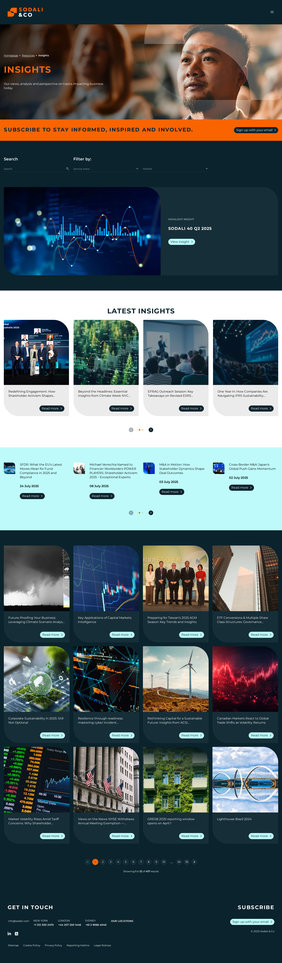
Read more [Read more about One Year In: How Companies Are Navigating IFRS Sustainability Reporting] (262, 408)
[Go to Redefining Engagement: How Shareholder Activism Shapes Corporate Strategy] (36, 394)
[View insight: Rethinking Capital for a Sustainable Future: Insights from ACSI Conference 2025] (176, 679)
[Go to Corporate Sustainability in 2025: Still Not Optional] (36, 720)
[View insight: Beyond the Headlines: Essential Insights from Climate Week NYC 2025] (106, 352)
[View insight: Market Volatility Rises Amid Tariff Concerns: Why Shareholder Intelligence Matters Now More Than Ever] (37, 779)
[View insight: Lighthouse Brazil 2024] (245, 779)
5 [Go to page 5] (126, 861)
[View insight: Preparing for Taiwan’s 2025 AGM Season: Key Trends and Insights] (176, 578)
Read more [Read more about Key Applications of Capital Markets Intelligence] (123, 634)
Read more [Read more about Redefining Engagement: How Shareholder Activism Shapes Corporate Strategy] (53, 408)
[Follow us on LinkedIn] (9, 934)
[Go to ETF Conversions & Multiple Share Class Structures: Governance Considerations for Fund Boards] (245, 620)
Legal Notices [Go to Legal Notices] (102, 945)
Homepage (11, 55)
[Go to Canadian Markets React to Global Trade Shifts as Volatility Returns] (245, 720)
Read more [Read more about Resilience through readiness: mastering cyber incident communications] (123, 735)
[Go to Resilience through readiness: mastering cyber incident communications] (106, 720)
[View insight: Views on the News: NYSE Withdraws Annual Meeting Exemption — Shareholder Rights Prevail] (106, 779)
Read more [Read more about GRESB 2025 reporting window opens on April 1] (192, 836)
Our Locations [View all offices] (122, 920)
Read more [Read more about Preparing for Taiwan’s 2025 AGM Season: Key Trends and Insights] (192, 634)
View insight (182, 242)
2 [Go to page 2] (103, 861)
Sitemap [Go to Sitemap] (13, 945)
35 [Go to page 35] (186, 861)
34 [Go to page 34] (179, 861)
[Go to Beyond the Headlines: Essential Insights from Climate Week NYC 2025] (106, 394)
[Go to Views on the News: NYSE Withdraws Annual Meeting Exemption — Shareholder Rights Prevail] (106, 821)
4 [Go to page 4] (118, 861)
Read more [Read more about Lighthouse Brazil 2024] (262, 836)
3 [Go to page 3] (110, 861)
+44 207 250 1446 (69, 924)
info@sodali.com (18, 920)
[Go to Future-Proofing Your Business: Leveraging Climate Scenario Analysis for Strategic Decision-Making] (36, 620)
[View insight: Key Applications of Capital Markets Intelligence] (106, 578)
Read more (33, 496)
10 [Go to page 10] (164, 861)
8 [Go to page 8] (148, 861)
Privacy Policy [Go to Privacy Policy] (53, 945)
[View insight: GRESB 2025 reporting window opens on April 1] (176, 779)
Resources (28, 55)
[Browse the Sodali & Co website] (25, 12)
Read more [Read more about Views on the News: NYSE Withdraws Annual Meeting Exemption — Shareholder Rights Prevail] (123, 836)
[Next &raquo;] (194, 862)
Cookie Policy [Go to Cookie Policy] (31, 945)
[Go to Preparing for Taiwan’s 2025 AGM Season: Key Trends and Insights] (175, 620)
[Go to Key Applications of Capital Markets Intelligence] (106, 620)
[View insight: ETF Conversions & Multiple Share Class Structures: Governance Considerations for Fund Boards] (245, 578)
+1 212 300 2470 (44, 924)
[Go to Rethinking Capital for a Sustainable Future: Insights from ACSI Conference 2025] (175, 720)
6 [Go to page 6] (133, 861)
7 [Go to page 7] (141, 861)
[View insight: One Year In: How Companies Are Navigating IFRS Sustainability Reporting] (245, 352)
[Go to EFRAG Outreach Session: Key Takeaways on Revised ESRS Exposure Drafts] (176, 394)
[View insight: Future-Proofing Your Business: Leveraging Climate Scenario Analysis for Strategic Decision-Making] (37, 578)
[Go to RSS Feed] (16, 934)
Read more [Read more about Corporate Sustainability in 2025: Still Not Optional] (53, 735)
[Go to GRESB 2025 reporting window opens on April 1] (175, 821)
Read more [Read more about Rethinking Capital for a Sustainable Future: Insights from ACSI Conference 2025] (192, 735)
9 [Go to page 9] (156, 861)
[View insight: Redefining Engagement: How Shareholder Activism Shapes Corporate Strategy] (36, 352)
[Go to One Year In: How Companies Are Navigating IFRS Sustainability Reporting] (246, 394)
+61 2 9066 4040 (96, 924)
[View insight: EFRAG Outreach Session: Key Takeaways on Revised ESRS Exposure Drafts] (175, 352)
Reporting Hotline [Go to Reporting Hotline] (78, 945)
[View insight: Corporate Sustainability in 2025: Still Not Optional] (37, 679)
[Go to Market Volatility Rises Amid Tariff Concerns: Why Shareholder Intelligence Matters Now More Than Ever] (36, 821)
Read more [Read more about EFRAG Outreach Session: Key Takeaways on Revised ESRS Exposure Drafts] (192, 408)
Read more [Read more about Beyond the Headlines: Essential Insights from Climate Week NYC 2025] (122, 408)
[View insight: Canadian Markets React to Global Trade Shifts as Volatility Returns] (245, 679)
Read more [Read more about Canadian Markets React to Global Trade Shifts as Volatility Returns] (262, 735)
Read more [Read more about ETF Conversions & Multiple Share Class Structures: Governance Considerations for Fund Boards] (262, 634)
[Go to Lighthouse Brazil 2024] (245, 821)
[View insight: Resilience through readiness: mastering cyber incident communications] (106, 679)
